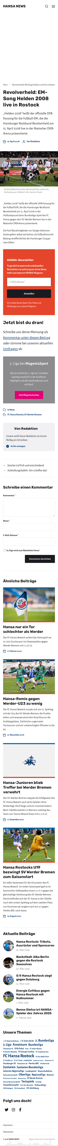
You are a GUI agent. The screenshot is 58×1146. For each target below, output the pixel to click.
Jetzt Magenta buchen (29, 395)
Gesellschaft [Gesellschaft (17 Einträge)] (28, 1060)
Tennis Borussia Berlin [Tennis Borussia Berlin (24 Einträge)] (11, 1082)
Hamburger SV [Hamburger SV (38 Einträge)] (9, 1063)
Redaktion (35, 141)
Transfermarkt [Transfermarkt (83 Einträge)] (11, 1085)
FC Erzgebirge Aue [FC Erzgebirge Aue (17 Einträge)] (42, 1052)
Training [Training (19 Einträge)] (38, 1082)
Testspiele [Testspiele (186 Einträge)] (27, 1081)
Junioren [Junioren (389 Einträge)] (9, 1067)
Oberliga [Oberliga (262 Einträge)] (24, 1074)
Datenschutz (8, 1132)
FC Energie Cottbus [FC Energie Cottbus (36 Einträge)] (26, 1052)
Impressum (8, 1125)
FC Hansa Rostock (15, 414)
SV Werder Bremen (33, 414)
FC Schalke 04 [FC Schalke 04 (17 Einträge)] (8, 1060)
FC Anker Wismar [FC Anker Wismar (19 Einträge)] (36, 1049)
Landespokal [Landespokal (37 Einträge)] (31, 1071)
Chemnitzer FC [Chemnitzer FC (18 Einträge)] (8, 1049)
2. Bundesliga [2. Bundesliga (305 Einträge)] (44, 1040)
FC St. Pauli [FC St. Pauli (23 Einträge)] (18, 1060)
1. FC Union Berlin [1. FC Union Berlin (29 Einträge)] (27, 1041)
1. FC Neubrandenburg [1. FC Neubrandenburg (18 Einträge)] (11, 1041)
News (12, 410)
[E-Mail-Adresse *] (29, 282)
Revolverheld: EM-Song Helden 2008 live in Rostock (34, 85)
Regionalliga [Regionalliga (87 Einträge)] (38, 1074)
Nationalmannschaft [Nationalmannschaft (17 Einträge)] (10, 1075)
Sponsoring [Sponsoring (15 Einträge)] (22, 1078)
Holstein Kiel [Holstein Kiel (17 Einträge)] (44, 1063)
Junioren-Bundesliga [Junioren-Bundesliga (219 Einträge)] (30, 1067)
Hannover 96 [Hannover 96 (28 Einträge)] (22, 1064)
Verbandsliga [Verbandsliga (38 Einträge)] (40, 1085)
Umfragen (10, 349)
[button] (46, 6)
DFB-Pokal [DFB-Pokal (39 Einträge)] (19, 1049)
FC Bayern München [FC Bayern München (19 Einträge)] (10, 1052)
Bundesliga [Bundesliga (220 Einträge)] (35, 1044)
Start (5, 85)
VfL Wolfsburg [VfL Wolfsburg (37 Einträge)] (32, 1088)
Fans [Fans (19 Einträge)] (26, 1049)
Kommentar (9, 495)
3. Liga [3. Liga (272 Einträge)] (7, 1044)
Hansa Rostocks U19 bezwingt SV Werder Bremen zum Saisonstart (29, 872)
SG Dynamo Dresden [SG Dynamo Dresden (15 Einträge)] (10, 1078)
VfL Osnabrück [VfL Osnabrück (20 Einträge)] (19, 1088)
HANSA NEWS (14, 6)
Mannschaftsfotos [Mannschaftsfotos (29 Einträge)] (45, 1071)
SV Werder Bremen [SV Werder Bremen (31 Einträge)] (35, 1078)
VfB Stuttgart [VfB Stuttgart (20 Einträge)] (8, 1088)
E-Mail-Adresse (11, 535)
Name (6, 521)
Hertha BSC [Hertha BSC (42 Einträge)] (34, 1063)
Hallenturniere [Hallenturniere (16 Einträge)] (38, 1060)
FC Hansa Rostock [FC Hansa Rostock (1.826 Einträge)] (18, 1056)
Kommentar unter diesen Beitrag (26, 338)
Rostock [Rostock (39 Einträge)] (50, 1075)
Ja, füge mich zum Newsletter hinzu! (21, 550)
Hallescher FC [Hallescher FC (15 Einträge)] (49, 1060)
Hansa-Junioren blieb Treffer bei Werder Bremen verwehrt (27, 787)
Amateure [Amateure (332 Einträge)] (20, 1044)
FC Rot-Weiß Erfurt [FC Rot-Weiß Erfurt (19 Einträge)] (42, 1057)
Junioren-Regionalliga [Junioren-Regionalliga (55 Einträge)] (13, 1071)
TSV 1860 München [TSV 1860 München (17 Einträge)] (26, 1085)
